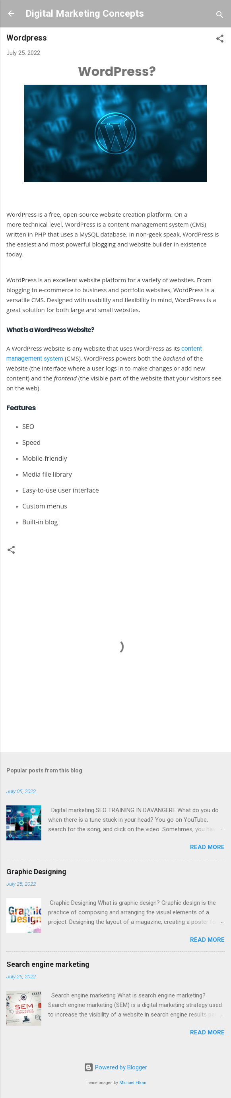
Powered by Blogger (115, 1067)
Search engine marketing (47, 964)
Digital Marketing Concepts (84, 13)
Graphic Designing (36, 871)
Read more (207, 847)
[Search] (220, 16)
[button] (220, 40)
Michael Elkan (132, 1082)
